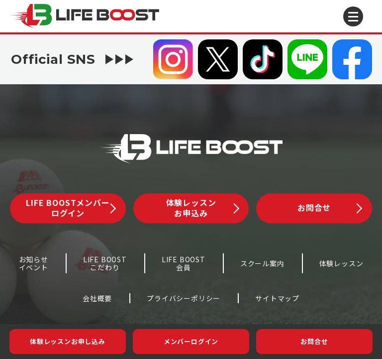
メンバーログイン (191, 341)
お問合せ (314, 341)
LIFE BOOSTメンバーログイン (71, 207)
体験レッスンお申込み (202, 207)
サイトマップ (277, 298)
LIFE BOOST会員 (183, 263)
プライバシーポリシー (183, 298)
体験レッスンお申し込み (67, 341)
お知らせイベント (33, 263)
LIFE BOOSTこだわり (105, 263)
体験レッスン (341, 263)
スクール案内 (262, 263)
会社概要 (97, 298)
